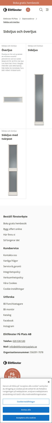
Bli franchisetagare (13, 303)
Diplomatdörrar (28, 18)
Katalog (7, 315)
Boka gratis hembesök (26, 2)
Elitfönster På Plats (10, 18)
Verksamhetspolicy (13, 277)
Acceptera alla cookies (26, 417)
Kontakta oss (10, 255)
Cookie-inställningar (13, 289)
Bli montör (8, 309)
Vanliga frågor (10, 260)
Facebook (8, 320)
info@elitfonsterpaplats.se (23, 346)
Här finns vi (9, 234)
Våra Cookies (10, 283)
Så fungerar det (11, 240)
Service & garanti (12, 266)
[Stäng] (49, 382)
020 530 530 (19, 341)
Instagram (8, 326)
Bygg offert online (12, 229)
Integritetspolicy (11, 271)
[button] (47, 10)
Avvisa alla (26, 409)
